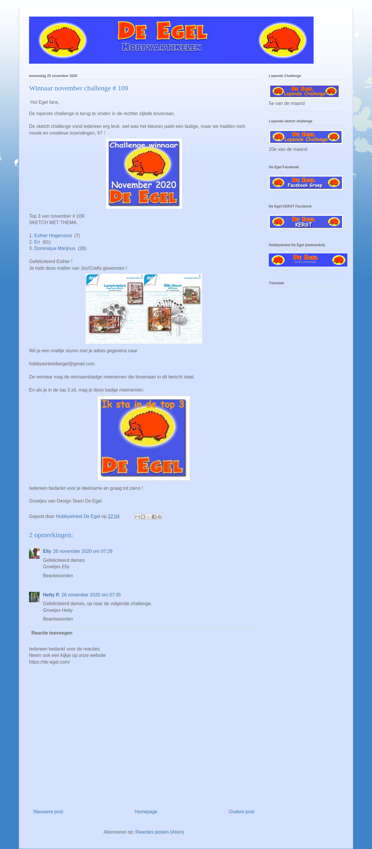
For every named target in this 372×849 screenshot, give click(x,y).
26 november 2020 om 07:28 (82, 551)
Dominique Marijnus (54, 248)
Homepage (146, 811)
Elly (47, 551)
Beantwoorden (58, 575)
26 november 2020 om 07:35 (91, 594)
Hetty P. (51, 594)
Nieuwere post (48, 811)
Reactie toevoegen (51, 632)
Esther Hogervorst (53, 235)
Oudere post (241, 811)
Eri (37, 241)
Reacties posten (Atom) (159, 832)
